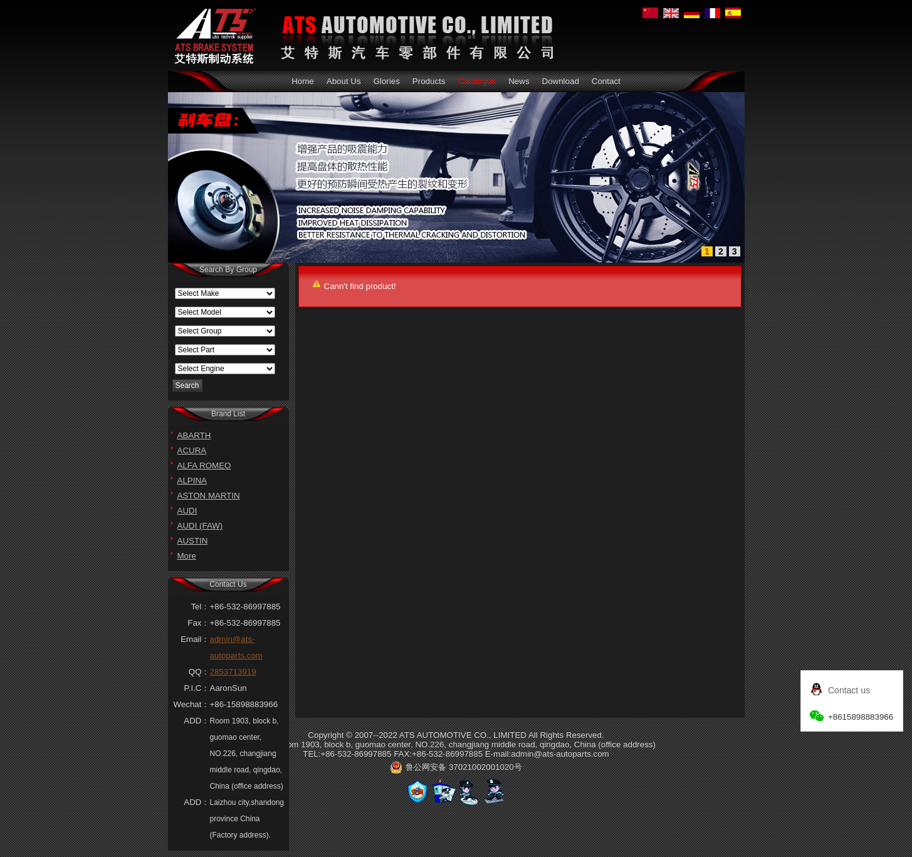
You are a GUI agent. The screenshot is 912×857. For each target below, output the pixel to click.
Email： (195, 639)
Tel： (200, 606)
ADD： (196, 720)
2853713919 (233, 671)
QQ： (199, 671)
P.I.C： (197, 688)
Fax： (198, 623)
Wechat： (192, 704)
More (186, 555)
